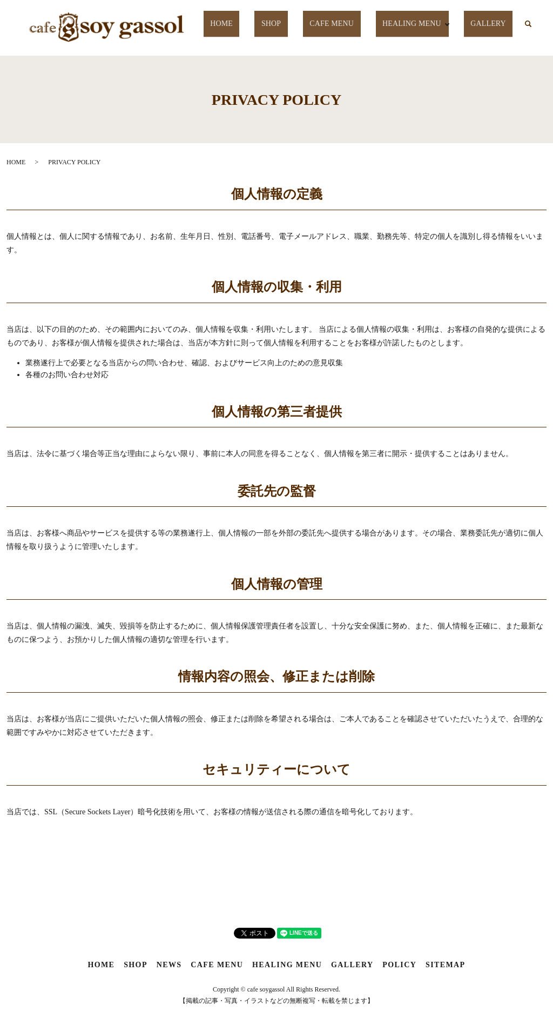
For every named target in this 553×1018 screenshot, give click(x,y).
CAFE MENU (337, 23)
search (528, 24)
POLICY (399, 965)
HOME (243, 23)
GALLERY (491, 23)
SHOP (283, 23)
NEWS (169, 965)
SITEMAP (446, 965)
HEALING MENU (413, 23)
